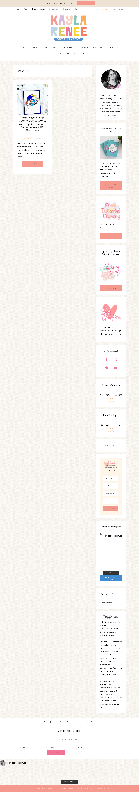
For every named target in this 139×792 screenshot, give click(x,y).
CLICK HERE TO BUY (110, 185)
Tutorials (37, 138)
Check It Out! (85, 3)
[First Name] (111, 478)
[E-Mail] (90, 747)
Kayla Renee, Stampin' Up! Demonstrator (69, 28)
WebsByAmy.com (102, 788)
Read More (32, 164)
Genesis (64, 788)
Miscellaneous (34, 136)
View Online (108, 398)
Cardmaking (22, 136)
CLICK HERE (110, 236)
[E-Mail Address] (111, 493)
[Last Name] (111, 486)
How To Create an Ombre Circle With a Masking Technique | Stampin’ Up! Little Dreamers (32, 124)
